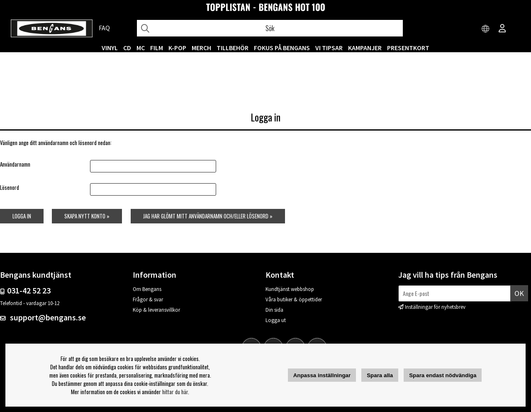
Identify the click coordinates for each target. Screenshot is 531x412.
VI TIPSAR (329, 48)
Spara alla (380, 375)
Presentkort (408, 48)
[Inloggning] (502, 29)
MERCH (201, 48)
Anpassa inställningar (322, 375)
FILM (156, 48)
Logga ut (276, 320)
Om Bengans (147, 289)
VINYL (110, 48)
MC (140, 48)
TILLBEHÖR (232, 48)
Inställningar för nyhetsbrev (435, 306)
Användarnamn (15, 164)
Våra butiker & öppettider (294, 299)
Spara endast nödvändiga (442, 375)
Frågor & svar (148, 299)
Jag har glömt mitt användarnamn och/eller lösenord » (208, 216)
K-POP (177, 48)
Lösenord (9, 187)
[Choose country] (485, 29)
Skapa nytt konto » (87, 216)
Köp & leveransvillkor (156, 309)
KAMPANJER (365, 48)
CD (127, 48)
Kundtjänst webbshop (290, 289)
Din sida (274, 309)
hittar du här (175, 392)
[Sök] (270, 28)
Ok (519, 293)
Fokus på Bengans (282, 48)
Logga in (21, 216)
